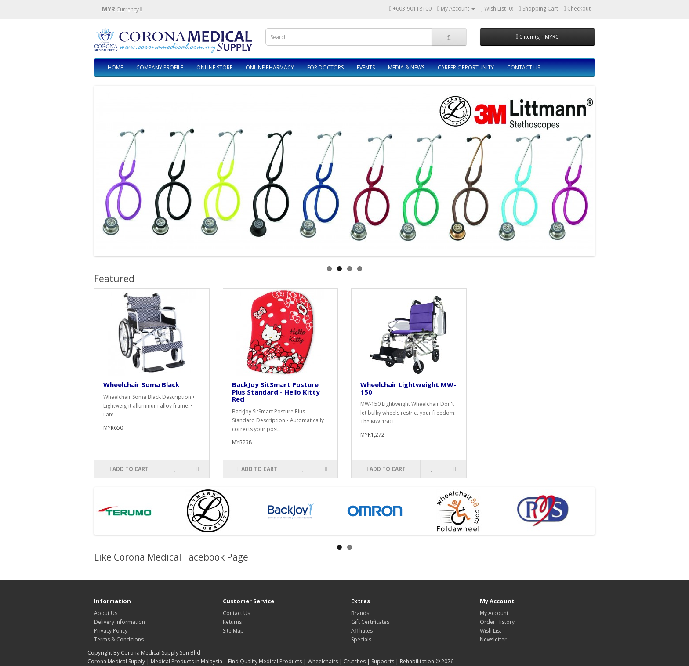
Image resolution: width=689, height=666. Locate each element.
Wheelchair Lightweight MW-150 (408, 388)
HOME (115, 67)
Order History (497, 622)
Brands (360, 613)
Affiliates (362, 630)
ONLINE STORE (214, 67)
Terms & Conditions (119, 639)
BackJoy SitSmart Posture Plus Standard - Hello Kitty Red (276, 391)
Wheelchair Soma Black (141, 384)
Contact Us (236, 613)
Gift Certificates (370, 622)
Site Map (233, 630)
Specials (361, 639)
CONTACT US (523, 67)
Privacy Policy (110, 630)
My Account (494, 613)
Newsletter (493, 639)
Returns (232, 622)
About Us (105, 613)
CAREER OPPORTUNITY (466, 67)
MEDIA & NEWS (406, 67)
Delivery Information (119, 622)
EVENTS (366, 67)
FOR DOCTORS (325, 67)
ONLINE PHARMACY (270, 67)
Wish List (490, 630)
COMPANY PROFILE (159, 67)
